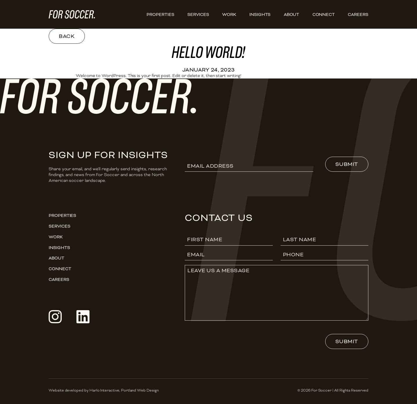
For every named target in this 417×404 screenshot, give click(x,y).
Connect (323, 14)
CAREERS (358, 14)
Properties (160, 14)
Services (198, 14)
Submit (346, 164)
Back (66, 36)
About (291, 14)
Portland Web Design (140, 390)
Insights (260, 14)
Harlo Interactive (104, 390)
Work (229, 14)
